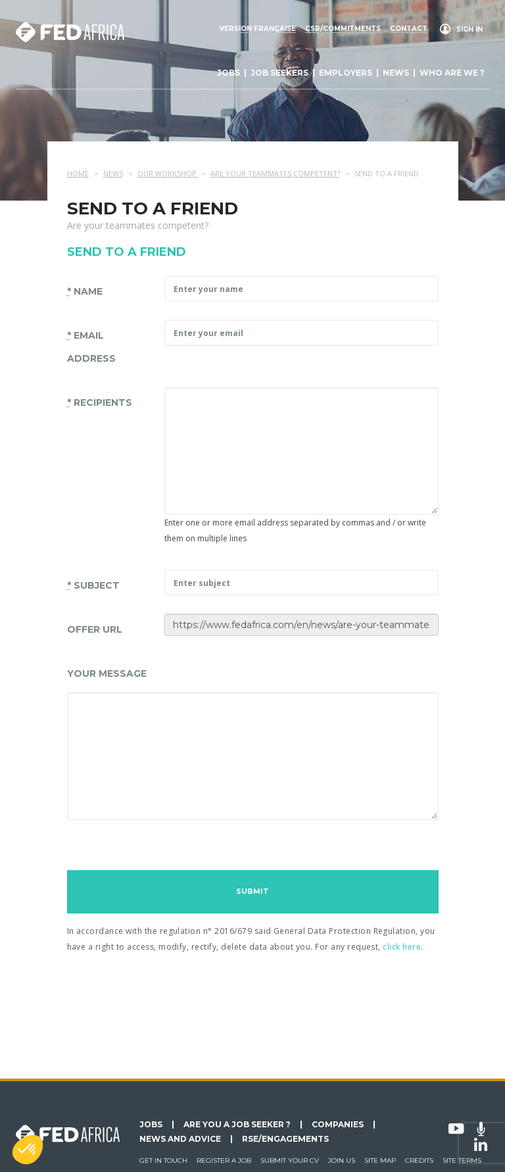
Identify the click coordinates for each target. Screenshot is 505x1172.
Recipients (99, 402)
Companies (338, 1125)
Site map (380, 1160)
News (396, 73)
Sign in (469, 29)
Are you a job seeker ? (237, 1125)
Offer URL (94, 629)
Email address (91, 347)
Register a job (224, 1160)
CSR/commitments (343, 29)
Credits (419, 1160)
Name (85, 291)
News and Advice (180, 1139)
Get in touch (163, 1160)
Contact (408, 29)
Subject (93, 585)
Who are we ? (452, 73)
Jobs (228, 73)
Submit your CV (289, 1160)
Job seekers (279, 73)
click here (402, 946)
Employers (345, 73)
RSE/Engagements (285, 1139)
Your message (107, 673)
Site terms (462, 1160)
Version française (258, 29)
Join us (341, 1160)
